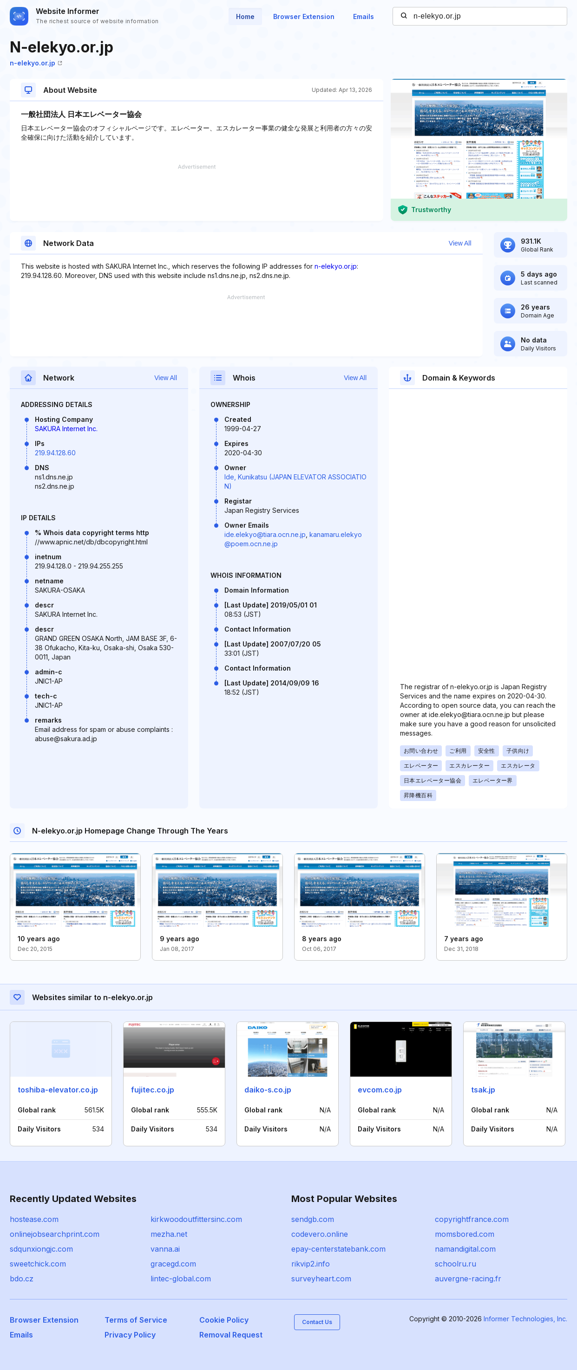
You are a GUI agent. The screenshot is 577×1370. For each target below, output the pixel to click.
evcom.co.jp (380, 1089)
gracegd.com (173, 1263)
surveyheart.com (321, 1278)
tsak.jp (483, 1089)
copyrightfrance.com (472, 1219)
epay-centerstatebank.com (338, 1249)
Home (245, 16)
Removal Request (230, 1334)
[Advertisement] (196, 192)
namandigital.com (465, 1249)
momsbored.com (464, 1234)
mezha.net (169, 1234)
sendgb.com (312, 1219)
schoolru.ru (455, 1263)
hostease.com (34, 1219)
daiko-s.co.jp (267, 1089)
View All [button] (460, 243)
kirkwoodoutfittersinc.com (196, 1219)
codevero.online (319, 1234)
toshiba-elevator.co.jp (58, 1089)
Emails (363, 16)
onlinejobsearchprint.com (54, 1234)
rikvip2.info (310, 1263)
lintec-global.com (181, 1278)
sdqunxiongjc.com (41, 1249)
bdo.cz (21, 1278)
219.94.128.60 (55, 453)
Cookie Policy (224, 1320)
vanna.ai (165, 1249)
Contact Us (317, 1321)
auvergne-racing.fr (468, 1278)
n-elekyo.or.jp (36, 63)
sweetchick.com (38, 1263)
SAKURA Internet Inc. (66, 429)
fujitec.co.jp (152, 1089)
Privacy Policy (130, 1334)
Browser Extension (303, 16)
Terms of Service (136, 1320)
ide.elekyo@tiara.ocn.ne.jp (265, 534)
